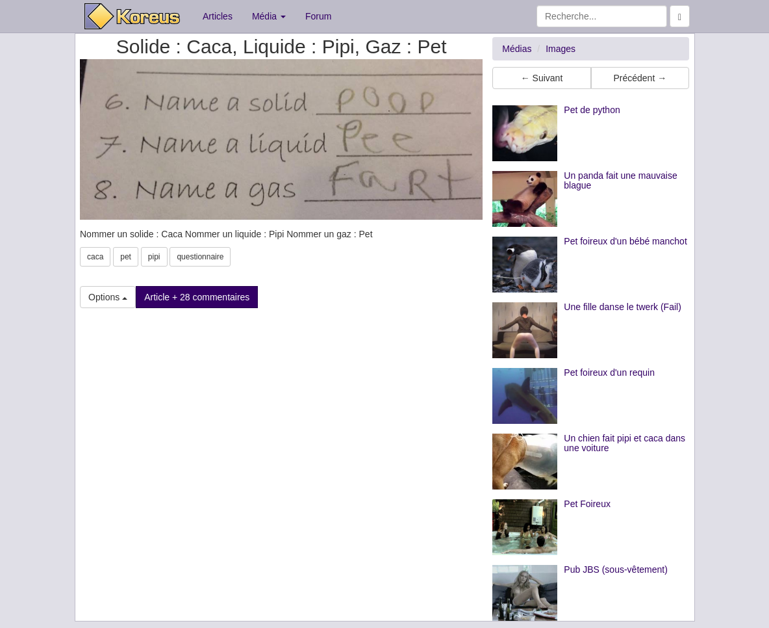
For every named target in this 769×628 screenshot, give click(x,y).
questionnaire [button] (200, 256)
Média (269, 16)
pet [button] (125, 256)
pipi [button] (154, 256)
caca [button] (95, 256)
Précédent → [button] (639, 78)
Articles (218, 16)
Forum (318, 16)
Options (107, 297)
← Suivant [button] (542, 78)
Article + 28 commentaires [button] (196, 297)
